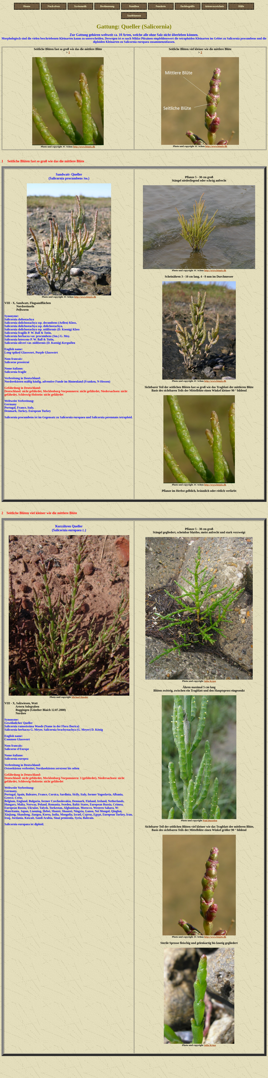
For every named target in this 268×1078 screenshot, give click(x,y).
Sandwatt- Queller (69, 174)
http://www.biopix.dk (84, 146)
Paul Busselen (210, 820)
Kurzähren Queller (69, 526)
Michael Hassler (79, 697)
